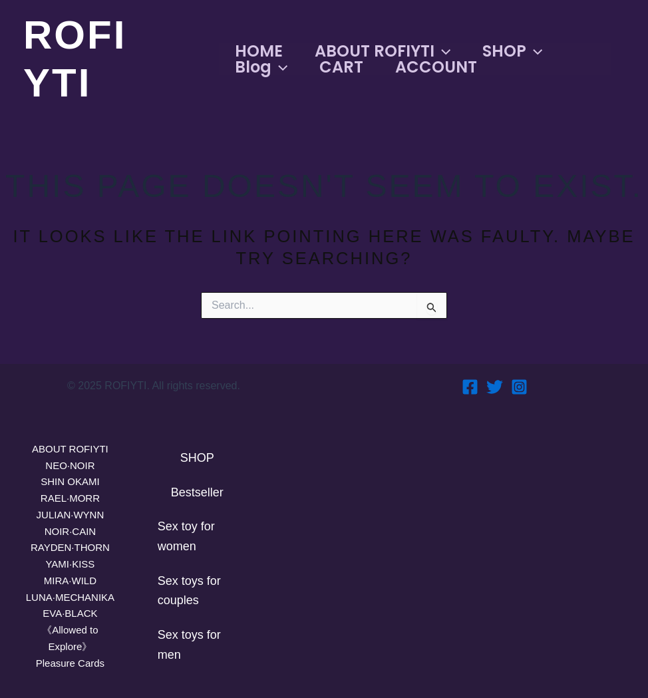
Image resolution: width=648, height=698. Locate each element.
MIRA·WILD (70, 581)
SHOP (197, 457)
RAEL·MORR (70, 498)
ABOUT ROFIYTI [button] (382, 51)
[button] (442, 51)
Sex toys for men (189, 644)
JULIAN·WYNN (70, 515)
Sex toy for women (186, 536)
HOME (259, 51)
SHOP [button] (512, 51)
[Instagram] (519, 387)
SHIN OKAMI (70, 481)
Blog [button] (261, 67)
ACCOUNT (436, 67)
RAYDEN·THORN (69, 547)
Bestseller (197, 492)
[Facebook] (470, 387)
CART (341, 67)
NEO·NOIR (70, 465)
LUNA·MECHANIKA (70, 597)
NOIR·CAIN (70, 531)
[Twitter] (494, 387)
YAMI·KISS (70, 564)
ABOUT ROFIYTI (70, 449)
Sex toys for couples (189, 591)
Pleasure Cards (70, 663)
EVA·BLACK (70, 613)
